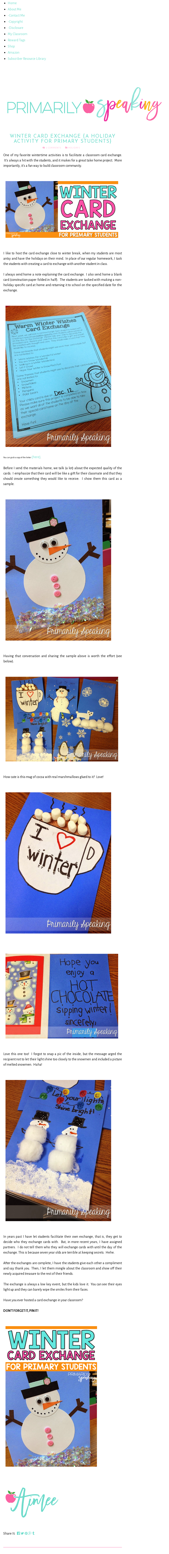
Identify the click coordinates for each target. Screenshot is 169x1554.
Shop (11, 46)
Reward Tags (16, 40)
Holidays (74, 147)
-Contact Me (16, 15)
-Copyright (15, 21)
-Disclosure (15, 28)
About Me (14, 9)
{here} (36, 457)
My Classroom (17, 34)
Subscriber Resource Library (27, 58)
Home (12, 3)
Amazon (13, 52)
